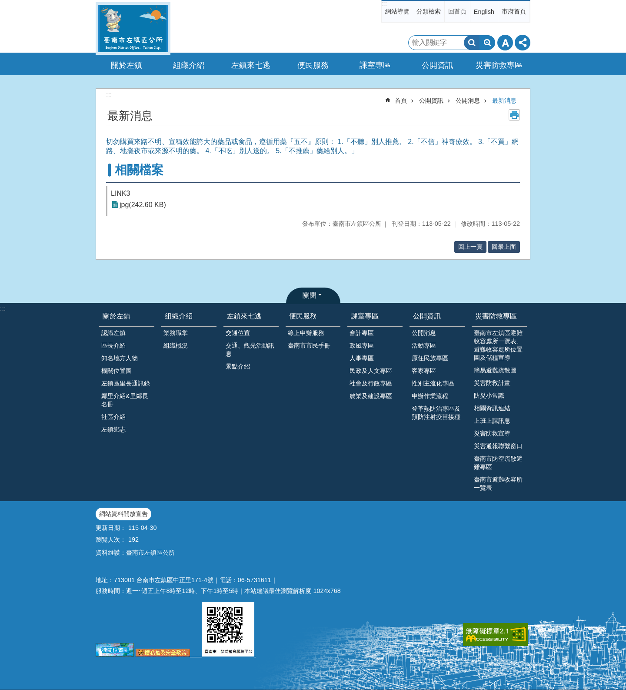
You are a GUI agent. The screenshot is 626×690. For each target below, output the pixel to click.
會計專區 (362, 332)
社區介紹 (113, 416)
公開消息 (468, 100)
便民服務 (303, 316)
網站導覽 (397, 11)
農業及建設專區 (371, 395)
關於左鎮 (116, 316)
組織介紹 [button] (188, 65)
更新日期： (111, 527)
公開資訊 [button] (437, 65)
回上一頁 (470, 246)
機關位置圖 (116, 370)
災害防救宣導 (492, 433)
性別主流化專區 (433, 383)
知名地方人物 (119, 358)
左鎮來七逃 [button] (250, 65)
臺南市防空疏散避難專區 (498, 462)
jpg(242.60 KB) (143, 204)
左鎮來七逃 (244, 316)
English (484, 11)
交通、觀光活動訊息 (250, 349)
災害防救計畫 (492, 382)
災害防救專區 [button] (499, 65)
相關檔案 (139, 170)
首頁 (401, 100)
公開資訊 (431, 100)
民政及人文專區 (371, 370)
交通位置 (238, 332)
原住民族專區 (430, 358)
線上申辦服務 (306, 332)
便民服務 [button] (313, 65)
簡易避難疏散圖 (495, 370)
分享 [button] (522, 42)
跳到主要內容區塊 (4, 4)
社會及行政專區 (371, 383)
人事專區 (362, 358)
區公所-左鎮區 (133, 28)
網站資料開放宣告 (123, 513)
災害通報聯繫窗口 (498, 445)
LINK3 (120, 193)
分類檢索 (428, 11)
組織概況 (175, 345)
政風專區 (362, 345)
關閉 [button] (309, 295)
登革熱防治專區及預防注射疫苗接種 (436, 412)
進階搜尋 (487, 42)
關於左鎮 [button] (126, 65)
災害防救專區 (496, 316)
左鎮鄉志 (113, 429)
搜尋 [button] (471, 42)
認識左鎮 (113, 332)
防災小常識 (489, 395)
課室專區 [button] (375, 65)
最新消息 (504, 100)
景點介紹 (238, 366)
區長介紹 (113, 345)
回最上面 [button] (504, 246)
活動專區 (424, 345)
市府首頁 (514, 11)
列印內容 (514, 115)
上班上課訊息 (492, 420)
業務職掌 (175, 332)
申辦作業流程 (430, 395)
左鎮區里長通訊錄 (125, 383)
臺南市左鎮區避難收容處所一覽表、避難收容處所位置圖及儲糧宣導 (498, 345)
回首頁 (457, 11)
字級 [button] (505, 42)
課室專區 (365, 316)
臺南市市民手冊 (309, 345)
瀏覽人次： (111, 539)
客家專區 (424, 370)
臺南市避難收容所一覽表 (498, 483)
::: (384, 3)
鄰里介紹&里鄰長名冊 (124, 400)
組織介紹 (179, 316)
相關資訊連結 (492, 408)
